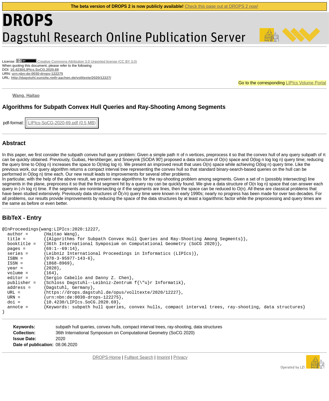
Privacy (181, 377)
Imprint (163, 377)
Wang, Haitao (26, 95)
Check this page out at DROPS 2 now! (221, 6)
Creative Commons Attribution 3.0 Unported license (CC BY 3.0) (76, 61)
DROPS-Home (107, 377)
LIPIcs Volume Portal (306, 83)
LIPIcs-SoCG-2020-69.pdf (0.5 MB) (62, 123)
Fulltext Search (138, 377)
